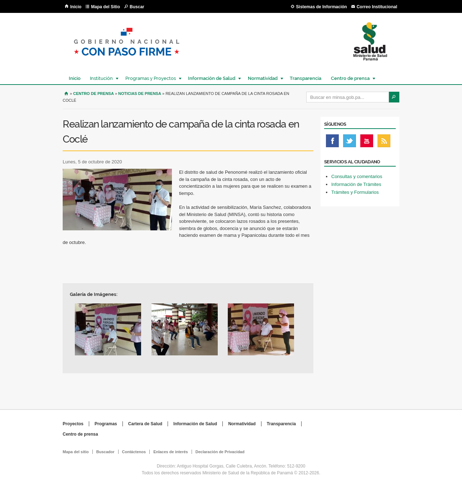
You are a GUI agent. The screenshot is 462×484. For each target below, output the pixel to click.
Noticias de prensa (139, 93)
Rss (383, 142)
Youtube (366, 142)
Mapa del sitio (76, 452)
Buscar (137, 6)
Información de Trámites (356, 184)
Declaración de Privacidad (220, 452)
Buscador (105, 452)
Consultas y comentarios (356, 176)
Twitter (349, 142)
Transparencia (305, 78)
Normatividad (262, 78)
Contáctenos (134, 452)
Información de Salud (211, 78)
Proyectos (73, 423)
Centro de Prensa (93, 93)
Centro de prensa (349, 78)
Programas (106, 423)
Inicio (75, 6)
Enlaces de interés (170, 452)
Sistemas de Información (321, 6)
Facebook (332, 142)
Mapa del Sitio (105, 6)
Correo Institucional (377, 6)
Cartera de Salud (145, 423)
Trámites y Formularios (355, 192)
